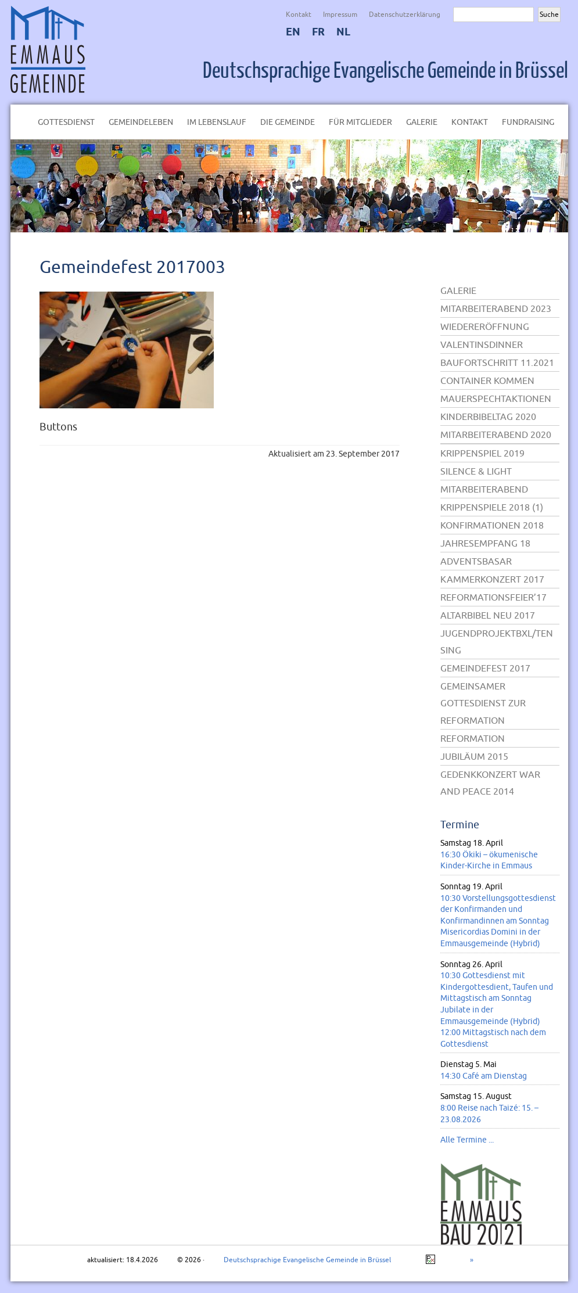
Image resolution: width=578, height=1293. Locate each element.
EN (293, 32)
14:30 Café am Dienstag (483, 1075)
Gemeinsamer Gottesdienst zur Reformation (483, 703)
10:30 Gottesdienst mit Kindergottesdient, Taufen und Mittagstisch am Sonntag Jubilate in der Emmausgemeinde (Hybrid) (496, 998)
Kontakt (298, 14)
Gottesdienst (66, 122)
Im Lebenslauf (216, 122)
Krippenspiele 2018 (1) (491, 507)
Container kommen (487, 380)
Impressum (340, 14)
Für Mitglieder (360, 122)
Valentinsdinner (481, 344)
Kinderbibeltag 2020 (488, 416)
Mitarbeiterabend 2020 (495, 434)
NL (343, 32)
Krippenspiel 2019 (482, 453)
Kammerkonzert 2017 (492, 579)
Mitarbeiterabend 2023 (495, 308)
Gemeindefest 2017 (485, 668)
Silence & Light (476, 471)
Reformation (472, 738)
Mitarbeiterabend (484, 489)
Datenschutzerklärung (404, 14)
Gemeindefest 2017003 (132, 266)
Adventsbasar (476, 561)
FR (318, 32)
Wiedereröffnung (484, 326)
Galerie (421, 122)
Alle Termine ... (467, 1139)
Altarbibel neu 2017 (487, 615)
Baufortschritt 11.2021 (497, 362)
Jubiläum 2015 (474, 756)
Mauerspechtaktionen (495, 398)
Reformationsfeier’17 (493, 597)
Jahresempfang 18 (485, 543)
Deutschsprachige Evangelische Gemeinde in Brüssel (385, 71)
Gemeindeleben (141, 122)
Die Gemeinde (287, 122)
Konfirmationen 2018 (492, 525)
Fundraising (528, 122)
